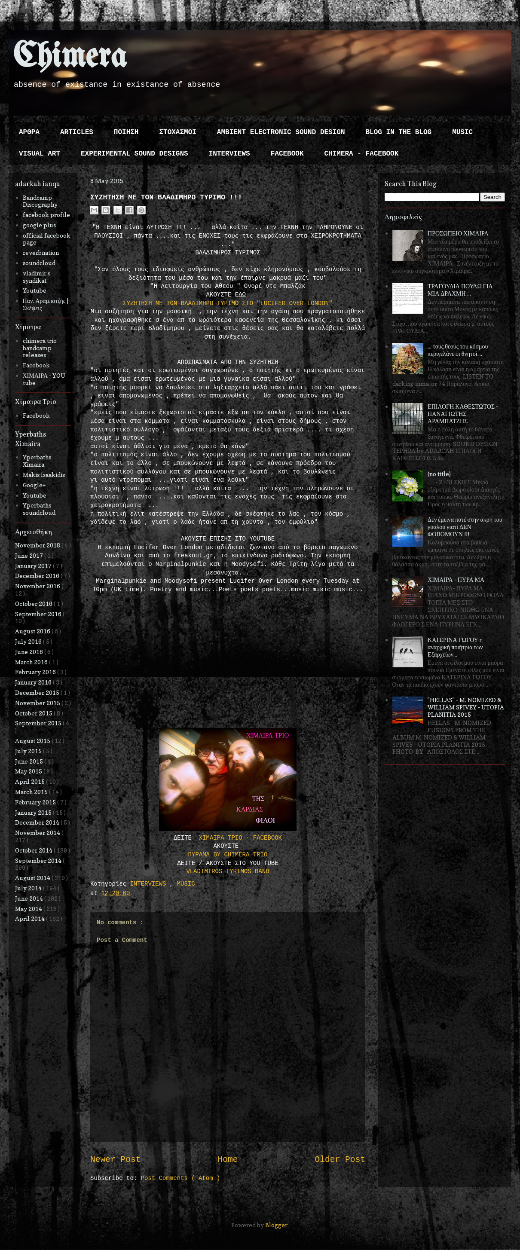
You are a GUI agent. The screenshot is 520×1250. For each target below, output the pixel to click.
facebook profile (46, 214)
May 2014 (29, 908)
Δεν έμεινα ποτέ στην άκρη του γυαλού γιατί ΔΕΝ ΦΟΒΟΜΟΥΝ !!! (465, 527)
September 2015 (39, 723)
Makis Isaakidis (44, 474)
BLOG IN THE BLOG (399, 132)
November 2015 (38, 702)
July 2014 (29, 888)
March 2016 (32, 662)
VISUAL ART (39, 154)
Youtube (34, 290)
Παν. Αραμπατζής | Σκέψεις (46, 304)
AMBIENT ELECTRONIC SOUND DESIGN (281, 132)
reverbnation (41, 252)
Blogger (276, 1225)
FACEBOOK (287, 154)
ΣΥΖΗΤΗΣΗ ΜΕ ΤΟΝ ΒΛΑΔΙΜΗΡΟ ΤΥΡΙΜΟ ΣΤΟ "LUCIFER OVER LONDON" (227, 303)
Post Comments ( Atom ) (180, 1178)
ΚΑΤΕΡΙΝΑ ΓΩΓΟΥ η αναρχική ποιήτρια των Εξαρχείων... (455, 647)
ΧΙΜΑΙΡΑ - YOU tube (44, 379)
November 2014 (38, 832)
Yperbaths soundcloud (39, 508)
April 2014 (30, 918)
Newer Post (115, 1159)
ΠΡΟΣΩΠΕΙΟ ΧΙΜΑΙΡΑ (458, 233)
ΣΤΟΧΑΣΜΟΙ (177, 132)
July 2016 (29, 641)
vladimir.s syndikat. (36, 276)
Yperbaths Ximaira (37, 460)
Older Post (340, 1159)
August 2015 (33, 740)
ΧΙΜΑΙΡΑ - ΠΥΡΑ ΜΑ (456, 579)
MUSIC (462, 132)
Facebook (36, 365)
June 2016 (29, 651)
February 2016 (36, 671)
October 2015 (34, 713)
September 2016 (39, 613)
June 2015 (29, 761)
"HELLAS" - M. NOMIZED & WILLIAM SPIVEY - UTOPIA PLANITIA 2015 (466, 707)
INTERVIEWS (229, 154)
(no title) (439, 473)
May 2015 (29, 771)
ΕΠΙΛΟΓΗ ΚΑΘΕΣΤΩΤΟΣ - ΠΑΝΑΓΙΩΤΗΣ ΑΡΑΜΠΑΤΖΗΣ (463, 414)
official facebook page (46, 239)
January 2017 (34, 565)
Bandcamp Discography (40, 201)
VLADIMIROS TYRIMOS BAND (227, 871)
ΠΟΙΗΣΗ (126, 132)
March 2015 (32, 791)
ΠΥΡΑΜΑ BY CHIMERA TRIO (228, 854)
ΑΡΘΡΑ (29, 132)
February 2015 (36, 802)
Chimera (70, 57)
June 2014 (29, 898)
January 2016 (34, 682)
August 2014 (33, 877)
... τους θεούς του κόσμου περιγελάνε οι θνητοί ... (458, 349)
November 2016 (38, 586)
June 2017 (29, 555)
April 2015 (30, 781)
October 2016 (34, 603)
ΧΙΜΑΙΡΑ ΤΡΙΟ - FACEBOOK (240, 837)
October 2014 (34, 850)
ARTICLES (76, 132)
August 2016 (33, 631)
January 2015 (34, 812)
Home (227, 1159)
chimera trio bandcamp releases (40, 348)
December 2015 (38, 692)
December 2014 (38, 822)
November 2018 (38, 545)
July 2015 (29, 751)
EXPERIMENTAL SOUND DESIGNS (134, 154)
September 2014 (39, 860)
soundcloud (39, 262)
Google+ (34, 485)
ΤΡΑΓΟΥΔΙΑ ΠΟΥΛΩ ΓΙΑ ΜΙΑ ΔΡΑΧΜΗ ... (460, 289)
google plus (39, 225)
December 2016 (38, 575)
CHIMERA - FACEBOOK (361, 154)
